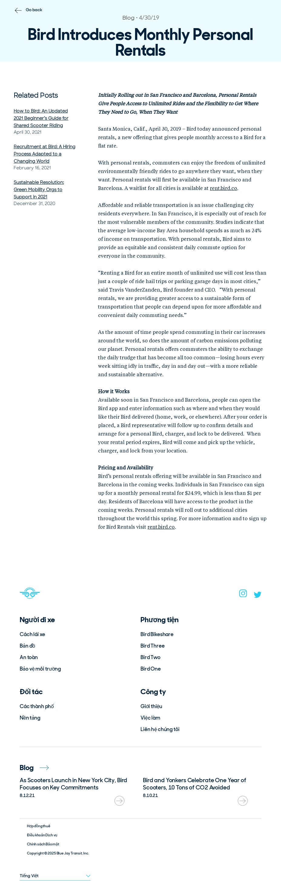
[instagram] (243, 595)
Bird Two (150, 657)
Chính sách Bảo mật (43, 844)
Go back (34, 9)
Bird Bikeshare (157, 634)
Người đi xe (37, 619)
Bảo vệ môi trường (40, 668)
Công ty (153, 691)
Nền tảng (30, 717)
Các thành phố (37, 706)
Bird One (150, 668)
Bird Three (152, 645)
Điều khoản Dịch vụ (42, 835)
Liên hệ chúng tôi (160, 729)
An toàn (29, 657)
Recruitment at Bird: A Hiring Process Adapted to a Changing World (44, 154)
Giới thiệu (151, 706)
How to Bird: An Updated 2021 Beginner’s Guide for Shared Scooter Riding (41, 118)
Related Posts (36, 95)
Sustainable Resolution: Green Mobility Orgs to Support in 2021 (39, 190)
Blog (34, 767)
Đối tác (31, 691)
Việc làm (150, 717)
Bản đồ (27, 645)
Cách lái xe (32, 634)
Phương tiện (159, 619)
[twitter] (258, 596)
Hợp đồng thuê (38, 826)
